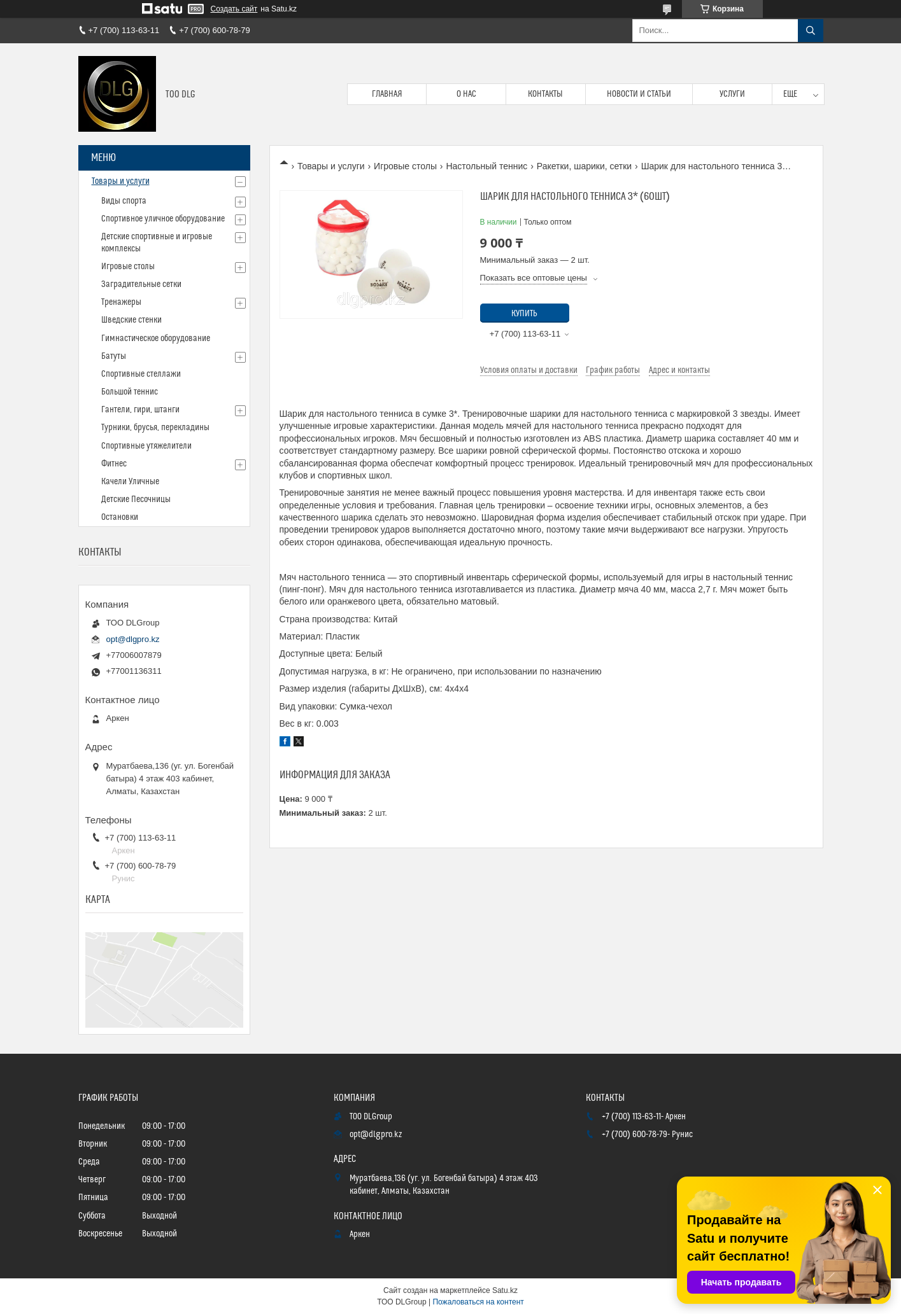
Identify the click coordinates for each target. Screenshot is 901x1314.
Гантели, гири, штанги (140, 410)
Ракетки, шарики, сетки (584, 166)
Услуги (732, 94)
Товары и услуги (331, 166)
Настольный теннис (486, 166)
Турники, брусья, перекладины (155, 428)
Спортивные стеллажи (141, 374)
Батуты (113, 356)
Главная (387, 94)
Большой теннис (129, 392)
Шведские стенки (131, 320)
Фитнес (114, 464)
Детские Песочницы (136, 499)
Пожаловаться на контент (477, 1301)
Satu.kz (505, 1290)
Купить (524, 314)
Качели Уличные (130, 482)
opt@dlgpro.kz (133, 639)
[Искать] (810, 30)
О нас (466, 94)
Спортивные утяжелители (146, 446)
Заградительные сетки (141, 284)
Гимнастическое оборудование (155, 338)
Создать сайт (234, 8)
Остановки (119, 517)
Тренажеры (121, 302)
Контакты (545, 94)
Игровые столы (405, 166)
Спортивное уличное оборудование (163, 219)
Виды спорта (123, 201)
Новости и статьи (639, 94)
